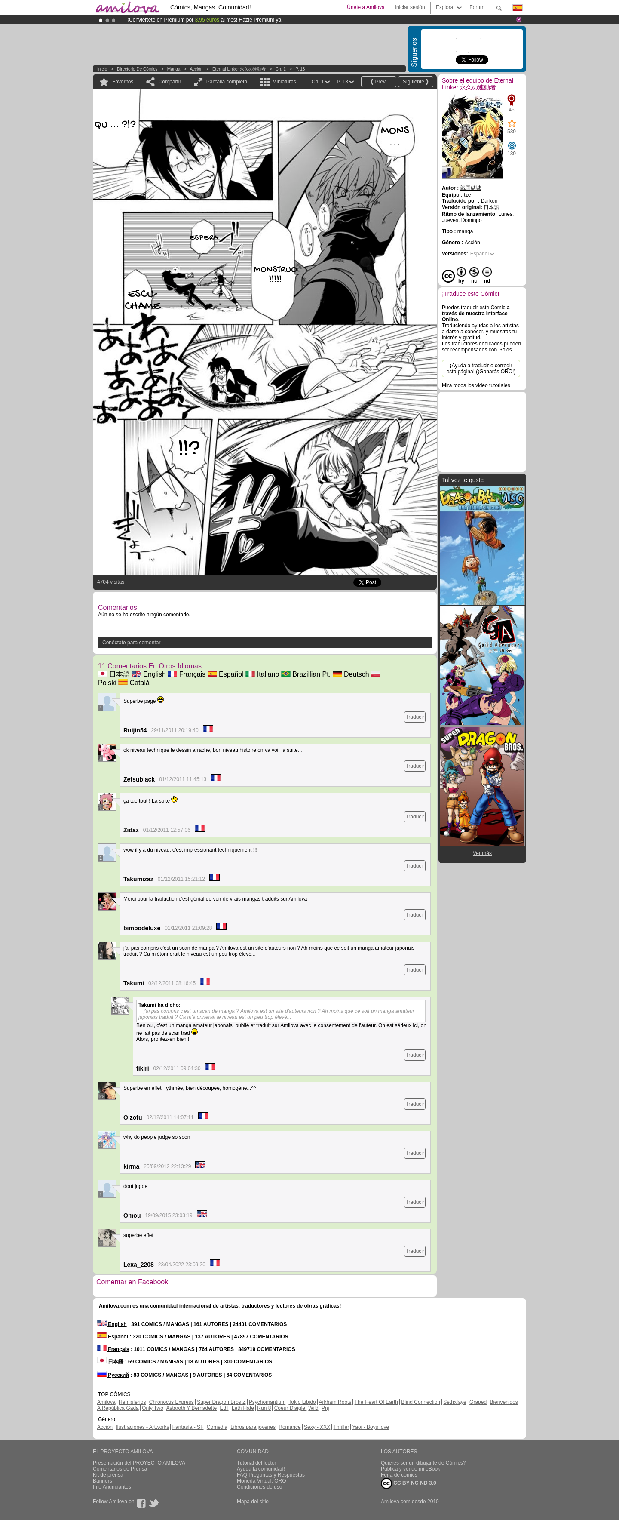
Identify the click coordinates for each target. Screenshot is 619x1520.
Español (226, 674)
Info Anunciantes (112, 1487)
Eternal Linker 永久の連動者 (239, 69)
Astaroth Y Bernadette (191, 1408)
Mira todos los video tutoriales (476, 385)
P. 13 (300, 69)
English (149, 674)
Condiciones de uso (259, 1487)
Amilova (106, 1402)
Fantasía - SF (188, 1427)
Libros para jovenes (253, 1427)
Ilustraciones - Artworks (142, 1427)
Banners (102, 1481)
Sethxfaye (454, 1402)
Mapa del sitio (253, 1501)
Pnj (325, 1408)
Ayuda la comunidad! (261, 1469)
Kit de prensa (108, 1475)
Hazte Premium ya (260, 20)
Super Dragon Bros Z (221, 1402)
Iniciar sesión (410, 7)
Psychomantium (267, 1402)
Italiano (262, 674)
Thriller (341, 1427)
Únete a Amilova (365, 7)
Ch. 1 (281, 69)
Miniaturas (284, 82)
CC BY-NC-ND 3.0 (408, 1483)
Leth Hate (243, 1408)
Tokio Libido (302, 1402)
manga (174, 69)
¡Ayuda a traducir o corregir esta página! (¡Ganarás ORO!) (481, 369)
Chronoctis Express (171, 1402)
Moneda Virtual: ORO (261, 1481)
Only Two (152, 1408)
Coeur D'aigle (290, 1408)
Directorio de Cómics (137, 69)
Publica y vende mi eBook (410, 1469)
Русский (113, 1375)
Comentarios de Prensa (120, 1469)
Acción (196, 69)
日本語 (114, 674)
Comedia (217, 1427)
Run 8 (264, 1408)
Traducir (414, 717)
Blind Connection (420, 1402)
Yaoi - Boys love (370, 1427)
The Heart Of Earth (376, 1402)
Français (186, 674)
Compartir (170, 82)
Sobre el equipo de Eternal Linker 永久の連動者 (477, 84)
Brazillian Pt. (306, 674)
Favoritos (122, 82)
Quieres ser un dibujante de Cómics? (423, 1463)
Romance (289, 1427)
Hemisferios (132, 1402)
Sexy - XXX (317, 1427)
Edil (224, 1408)
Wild (313, 1408)
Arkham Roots (335, 1402)
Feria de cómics (399, 1475)
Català (134, 682)
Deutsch (351, 674)
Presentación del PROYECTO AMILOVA (139, 1463)
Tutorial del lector (256, 1463)
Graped (478, 1402)
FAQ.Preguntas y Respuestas (271, 1475)
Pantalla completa (226, 82)
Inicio (102, 69)
